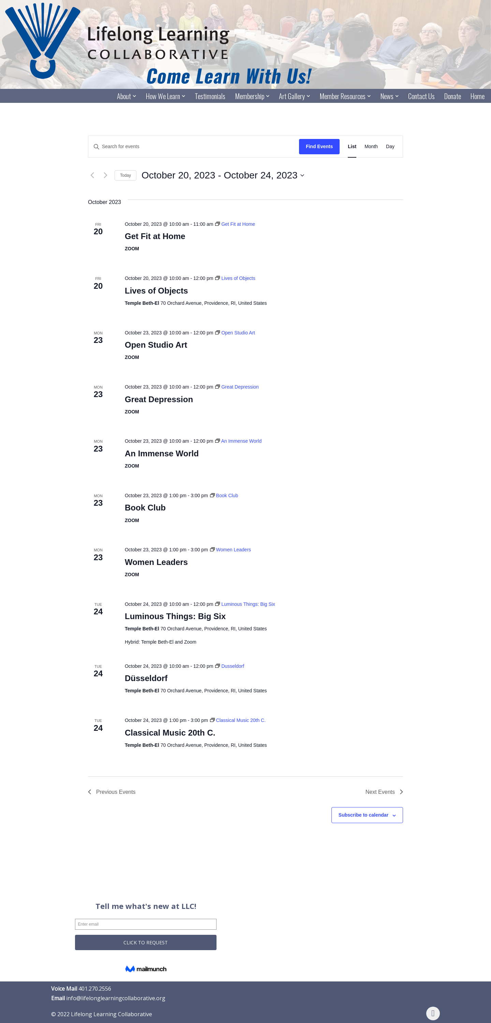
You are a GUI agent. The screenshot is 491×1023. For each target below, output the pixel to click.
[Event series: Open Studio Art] (235, 332)
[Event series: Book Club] (224, 495)
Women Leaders (156, 562)
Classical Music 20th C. (170, 732)
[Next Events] (105, 175)
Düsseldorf (146, 678)
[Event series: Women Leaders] (230, 549)
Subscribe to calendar (363, 815)
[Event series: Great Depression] (237, 387)
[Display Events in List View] (352, 147)
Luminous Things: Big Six (175, 616)
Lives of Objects (156, 290)
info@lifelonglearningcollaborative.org (115, 998)
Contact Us (421, 96)
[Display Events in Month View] (371, 147)
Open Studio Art (156, 344)
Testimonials (209, 96)
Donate (452, 96)
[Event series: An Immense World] (238, 441)
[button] (134, 96)
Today (125, 175)
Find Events (319, 146)
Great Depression (159, 399)
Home (478, 96)
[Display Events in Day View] (390, 147)
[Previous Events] (92, 175)
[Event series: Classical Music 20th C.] (238, 720)
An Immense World (162, 453)
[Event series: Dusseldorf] (229, 666)
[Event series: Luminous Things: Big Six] (245, 604)
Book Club (145, 508)
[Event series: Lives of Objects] (235, 278)
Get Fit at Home (155, 236)
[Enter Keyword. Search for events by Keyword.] (193, 147)
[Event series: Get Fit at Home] (235, 224)
